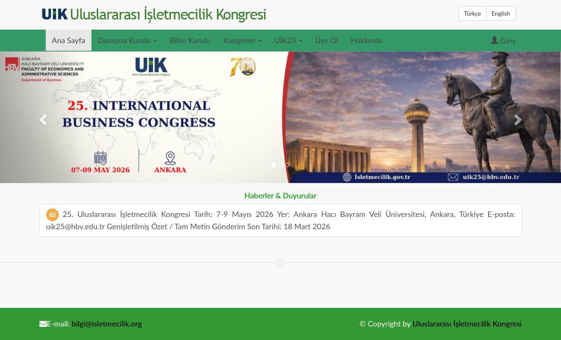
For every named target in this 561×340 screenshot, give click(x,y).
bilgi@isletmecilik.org (107, 323)
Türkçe (472, 13)
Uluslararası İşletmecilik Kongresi (467, 323)
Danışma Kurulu (127, 40)
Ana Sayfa (69, 40)
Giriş (503, 40)
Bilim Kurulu (190, 40)
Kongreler (242, 40)
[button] (42, 117)
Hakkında (366, 40)
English (501, 13)
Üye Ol (326, 40)
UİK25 (288, 40)
